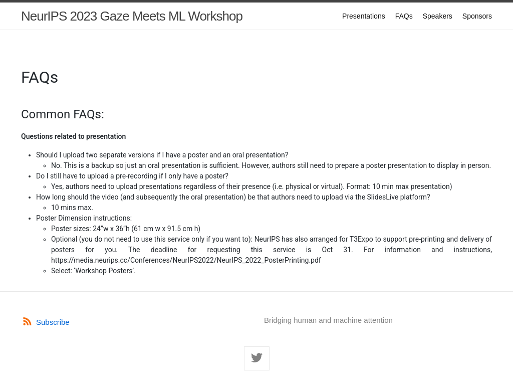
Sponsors (477, 16)
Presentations (363, 16)
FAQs (404, 16)
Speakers (437, 16)
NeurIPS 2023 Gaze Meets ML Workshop (131, 16)
